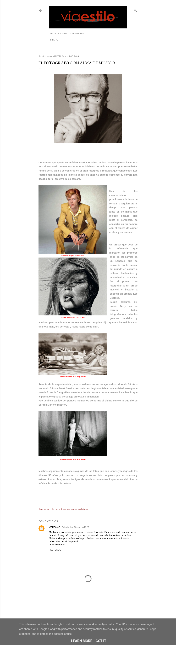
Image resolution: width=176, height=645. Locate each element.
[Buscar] (135, 9)
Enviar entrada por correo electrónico (70, 509)
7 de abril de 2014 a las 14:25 (75, 527)
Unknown (54, 526)
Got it (101, 641)
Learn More (81, 641)
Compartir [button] (43, 509)
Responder (56, 549)
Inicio (54, 39)
